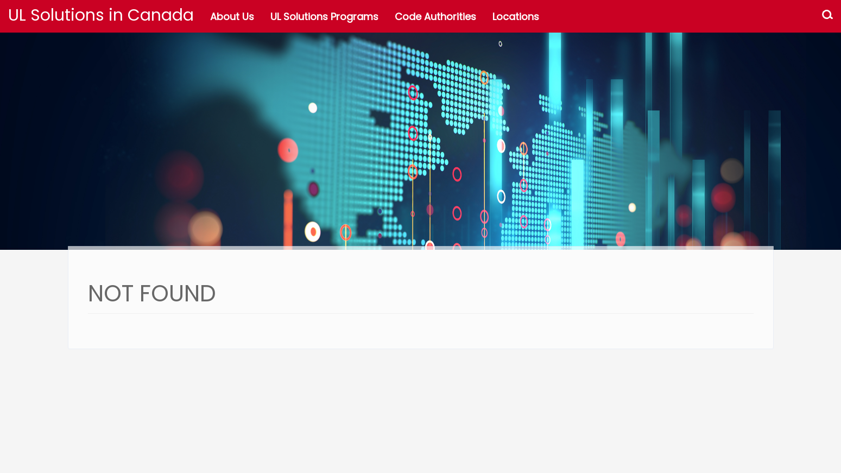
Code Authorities (435, 16)
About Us (232, 16)
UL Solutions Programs (324, 16)
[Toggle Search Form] (827, 16)
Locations (515, 16)
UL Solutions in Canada (101, 15)
